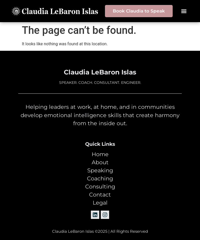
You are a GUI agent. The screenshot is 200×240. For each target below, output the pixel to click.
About (100, 162)
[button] (184, 11)
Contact (100, 194)
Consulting (100, 186)
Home (100, 154)
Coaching (100, 178)
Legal (100, 202)
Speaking (100, 170)
